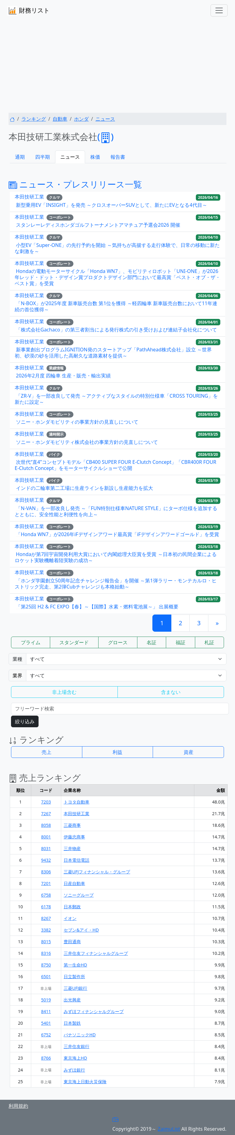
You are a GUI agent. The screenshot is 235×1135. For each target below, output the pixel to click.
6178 (46, 907)
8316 (46, 953)
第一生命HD (75, 965)
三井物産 (72, 848)
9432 (46, 860)
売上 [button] (46, 752)
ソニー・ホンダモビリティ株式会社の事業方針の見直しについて (87, 442)
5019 (46, 1000)
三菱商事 (72, 825)
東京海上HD (75, 1058)
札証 (209, 642)
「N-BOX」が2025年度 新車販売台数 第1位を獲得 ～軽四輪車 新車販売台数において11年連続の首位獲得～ (116, 306)
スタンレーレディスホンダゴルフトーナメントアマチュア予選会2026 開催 (98, 224)
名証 (151, 642)
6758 (46, 895)
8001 (46, 837)
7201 (46, 883)
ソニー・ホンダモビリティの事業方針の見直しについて (77, 421)
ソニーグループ (79, 895)
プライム (30, 642)
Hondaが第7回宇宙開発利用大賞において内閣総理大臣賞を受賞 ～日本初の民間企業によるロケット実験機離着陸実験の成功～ (116, 557)
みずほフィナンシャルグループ (94, 1011)
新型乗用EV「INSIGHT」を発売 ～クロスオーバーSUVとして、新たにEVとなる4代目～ (111, 205)
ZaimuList (169, 1129)
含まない (171, 692)
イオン (70, 918)
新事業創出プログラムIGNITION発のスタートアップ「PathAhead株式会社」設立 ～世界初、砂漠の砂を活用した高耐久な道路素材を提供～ (113, 352)
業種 (17, 659)
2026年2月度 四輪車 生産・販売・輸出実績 (63, 375)
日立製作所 (74, 976)
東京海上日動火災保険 (85, 1081)
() (105, 137)
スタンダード (74, 642)
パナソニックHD (80, 1035)
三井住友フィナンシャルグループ (96, 953)
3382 (46, 930)
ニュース (105, 118)
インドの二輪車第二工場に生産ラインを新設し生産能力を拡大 (84, 488)
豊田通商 (72, 941)
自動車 (60, 118)
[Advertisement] (117, 67)
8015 (46, 941)
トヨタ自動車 (76, 802)
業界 (17, 675)
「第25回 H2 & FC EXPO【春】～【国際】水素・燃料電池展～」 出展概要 (97, 606)
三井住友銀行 (76, 1046)
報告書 (117, 156)
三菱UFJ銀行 (75, 988)
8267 (46, 918)
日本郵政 (72, 907)
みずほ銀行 (74, 1070)
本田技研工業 (29, 197)
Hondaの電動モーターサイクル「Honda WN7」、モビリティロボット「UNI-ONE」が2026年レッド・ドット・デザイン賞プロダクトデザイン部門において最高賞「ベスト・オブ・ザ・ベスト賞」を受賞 (117, 277)
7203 (46, 802)
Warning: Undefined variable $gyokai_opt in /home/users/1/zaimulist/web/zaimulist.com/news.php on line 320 (126, 675)
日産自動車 (74, 883)
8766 (46, 1058)
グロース (118, 642)
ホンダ (81, 118)
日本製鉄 (72, 1023)
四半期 (42, 156)
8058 (46, 825)
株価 (95, 156)
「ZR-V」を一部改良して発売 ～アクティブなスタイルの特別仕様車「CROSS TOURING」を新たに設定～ (116, 398)
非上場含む (64, 692)
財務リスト (28, 11)
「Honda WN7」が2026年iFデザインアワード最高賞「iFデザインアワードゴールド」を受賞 (117, 534)
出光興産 (72, 1000)
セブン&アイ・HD (81, 930)
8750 (46, 965)
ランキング (33, 118)
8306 (46, 872)
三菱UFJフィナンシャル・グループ (97, 872)
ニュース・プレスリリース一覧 (75, 184)
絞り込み (25, 721)
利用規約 (18, 1106)
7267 (46, 813)
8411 (46, 1011)
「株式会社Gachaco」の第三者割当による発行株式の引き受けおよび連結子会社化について (116, 329)
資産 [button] (188, 752)
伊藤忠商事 (74, 837)
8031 (46, 848)
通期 (20, 156)
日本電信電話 (76, 860)
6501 (46, 976)
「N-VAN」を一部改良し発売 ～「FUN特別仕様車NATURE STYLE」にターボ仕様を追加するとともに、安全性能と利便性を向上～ (116, 511)
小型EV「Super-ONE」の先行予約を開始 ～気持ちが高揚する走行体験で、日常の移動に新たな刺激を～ (117, 248)
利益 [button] (117, 752)
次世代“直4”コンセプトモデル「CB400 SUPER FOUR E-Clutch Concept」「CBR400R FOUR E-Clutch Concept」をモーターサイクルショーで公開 (115, 465)
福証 (180, 642)
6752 (46, 1035)
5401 (46, 1023)
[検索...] (120, 708)
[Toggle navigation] (219, 10)
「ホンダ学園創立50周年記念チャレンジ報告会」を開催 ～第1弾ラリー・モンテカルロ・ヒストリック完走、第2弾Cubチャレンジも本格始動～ (116, 583)
